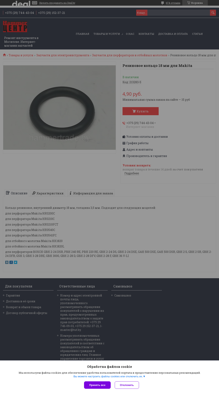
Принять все (97, 385)
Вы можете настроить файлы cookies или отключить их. (108, 376)
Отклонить (127, 385)
